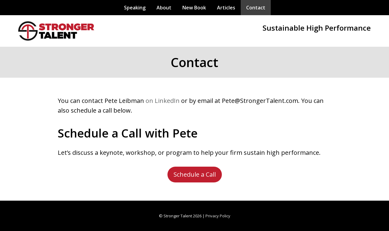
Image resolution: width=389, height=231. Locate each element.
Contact (255, 7)
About (164, 7)
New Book (194, 7)
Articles (226, 7)
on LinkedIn (163, 101)
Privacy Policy (217, 216)
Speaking (135, 7)
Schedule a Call (195, 174)
